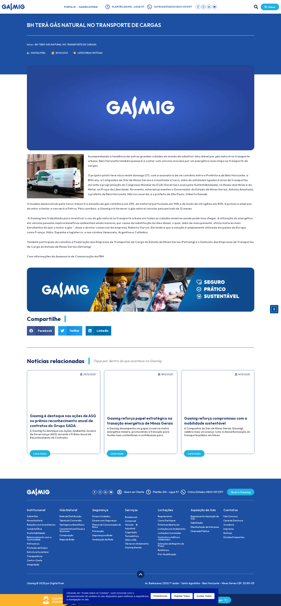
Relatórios (163, 550)
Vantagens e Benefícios (71, 525)
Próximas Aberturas (168, 525)
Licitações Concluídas (169, 533)
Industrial (130, 528)
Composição (66, 535)
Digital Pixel (57, 583)
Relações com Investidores (41, 525)
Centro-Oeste (34, 560)
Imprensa (228, 529)
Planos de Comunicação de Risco (106, 526)
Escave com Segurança (104, 520)
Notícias (97, 52)
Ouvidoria (228, 525)
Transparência (34, 556)
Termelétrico (132, 536)
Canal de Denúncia (233, 520)
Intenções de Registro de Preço (171, 545)
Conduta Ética (34, 529)
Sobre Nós (32, 516)
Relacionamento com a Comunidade (39, 538)
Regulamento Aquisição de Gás (205, 517)
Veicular (131, 525)
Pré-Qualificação (167, 554)
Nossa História (34, 520)
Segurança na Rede (102, 535)
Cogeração (131, 532)
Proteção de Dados (37, 548)
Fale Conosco (230, 516)
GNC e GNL (131, 539)
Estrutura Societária (38, 552)
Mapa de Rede (66, 539)
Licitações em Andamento (172, 529)
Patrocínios (33, 544)
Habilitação (197, 523)
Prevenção (98, 531)
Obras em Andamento (137, 543)
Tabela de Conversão (70, 520)
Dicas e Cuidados (101, 516)
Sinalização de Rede (102, 539)
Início (30, 44)
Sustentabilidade (36, 533)
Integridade (33, 564)
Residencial (131, 517)
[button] (256, 7)
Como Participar (167, 520)
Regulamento (165, 516)
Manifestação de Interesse (205, 527)
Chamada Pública (200, 531)
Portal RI (70, 7)
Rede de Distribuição (70, 516)
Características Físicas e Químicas (72, 530)
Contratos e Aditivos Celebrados (169, 538)
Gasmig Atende (88, 7)
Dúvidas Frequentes (233, 537)
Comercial (130, 520)
